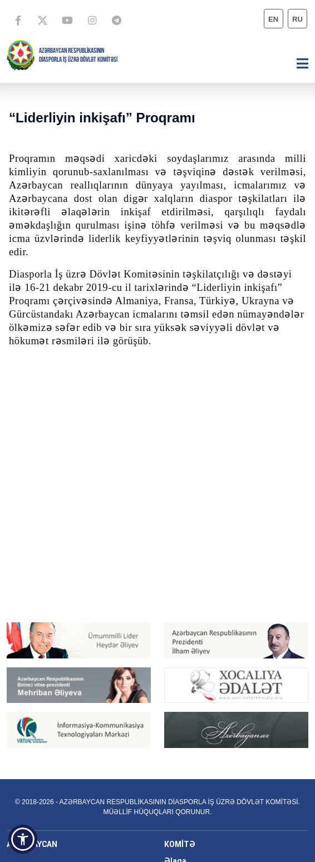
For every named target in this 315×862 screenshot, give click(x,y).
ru (297, 19)
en (273, 19)
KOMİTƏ (179, 844)
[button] (23, 839)
